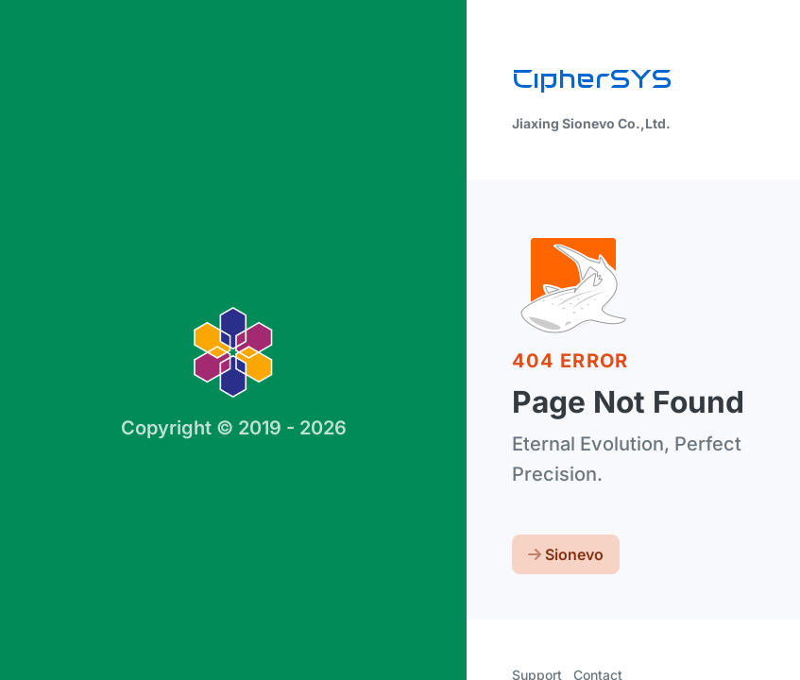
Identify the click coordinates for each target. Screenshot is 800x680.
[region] (400, 340)
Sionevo (566, 554)
